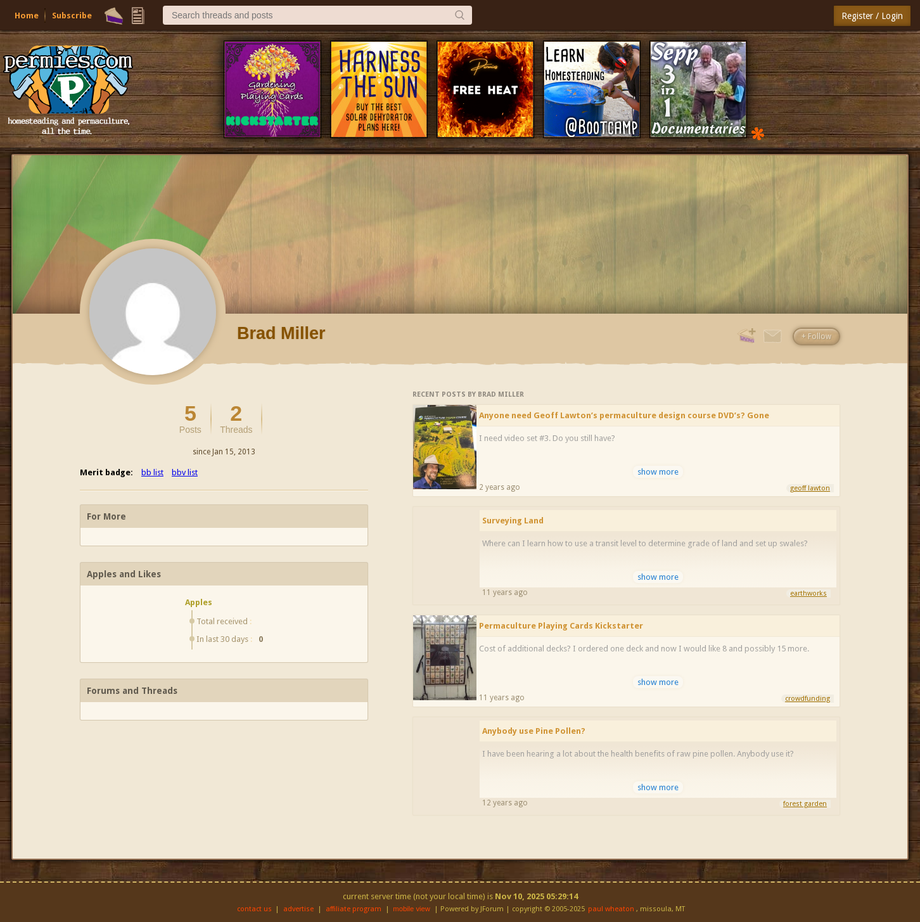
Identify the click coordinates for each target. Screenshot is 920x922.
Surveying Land (513, 520)
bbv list (185, 472)
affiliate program (353, 909)
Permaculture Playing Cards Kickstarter (561, 626)
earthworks (808, 593)
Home (27, 15)
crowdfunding (807, 699)
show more (658, 472)
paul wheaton (611, 909)
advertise (298, 909)
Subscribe (72, 15)
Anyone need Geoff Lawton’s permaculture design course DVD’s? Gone (624, 415)
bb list (152, 472)
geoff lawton (810, 488)
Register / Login (872, 16)
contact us (254, 909)
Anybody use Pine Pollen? (533, 731)
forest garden (805, 804)
